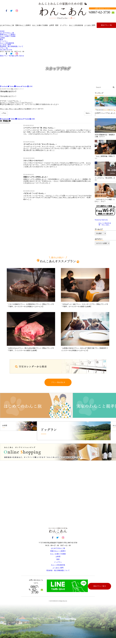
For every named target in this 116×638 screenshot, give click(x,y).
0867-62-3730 (6, 50)
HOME (2, 31)
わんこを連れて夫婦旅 (40, 25)
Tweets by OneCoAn (101, 220)
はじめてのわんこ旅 (7, 25)
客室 (56, 25)
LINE (29, 86)
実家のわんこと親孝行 (23, 25)
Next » (88, 113)
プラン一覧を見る (58, 382)
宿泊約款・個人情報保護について (11, 46)
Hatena (17, 86)
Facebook (3, 86)
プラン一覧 (4, 48)
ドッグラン (64, 25)
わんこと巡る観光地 (76, 25)
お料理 (51, 25)
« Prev (4, 113)
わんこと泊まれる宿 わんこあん (105, 224)
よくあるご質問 (89, 25)
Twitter (11, 86)
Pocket (24, 86)
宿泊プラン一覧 (106, 25)
